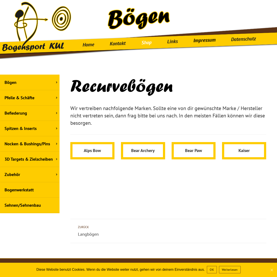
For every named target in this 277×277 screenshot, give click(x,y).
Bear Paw (193, 160)
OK (212, 270)
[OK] (271, 270)
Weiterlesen (230, 270)
